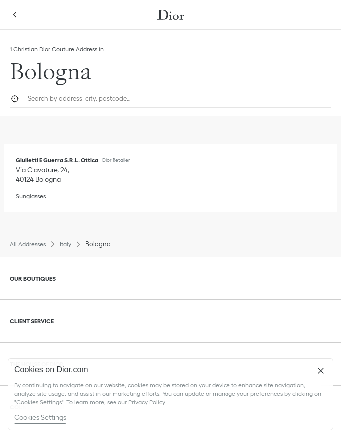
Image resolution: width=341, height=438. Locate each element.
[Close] (321, 371)
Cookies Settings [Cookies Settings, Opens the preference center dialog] (40, 417)
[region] (170, 394)
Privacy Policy (146, 402)
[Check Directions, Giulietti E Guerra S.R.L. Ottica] (43, 174)
